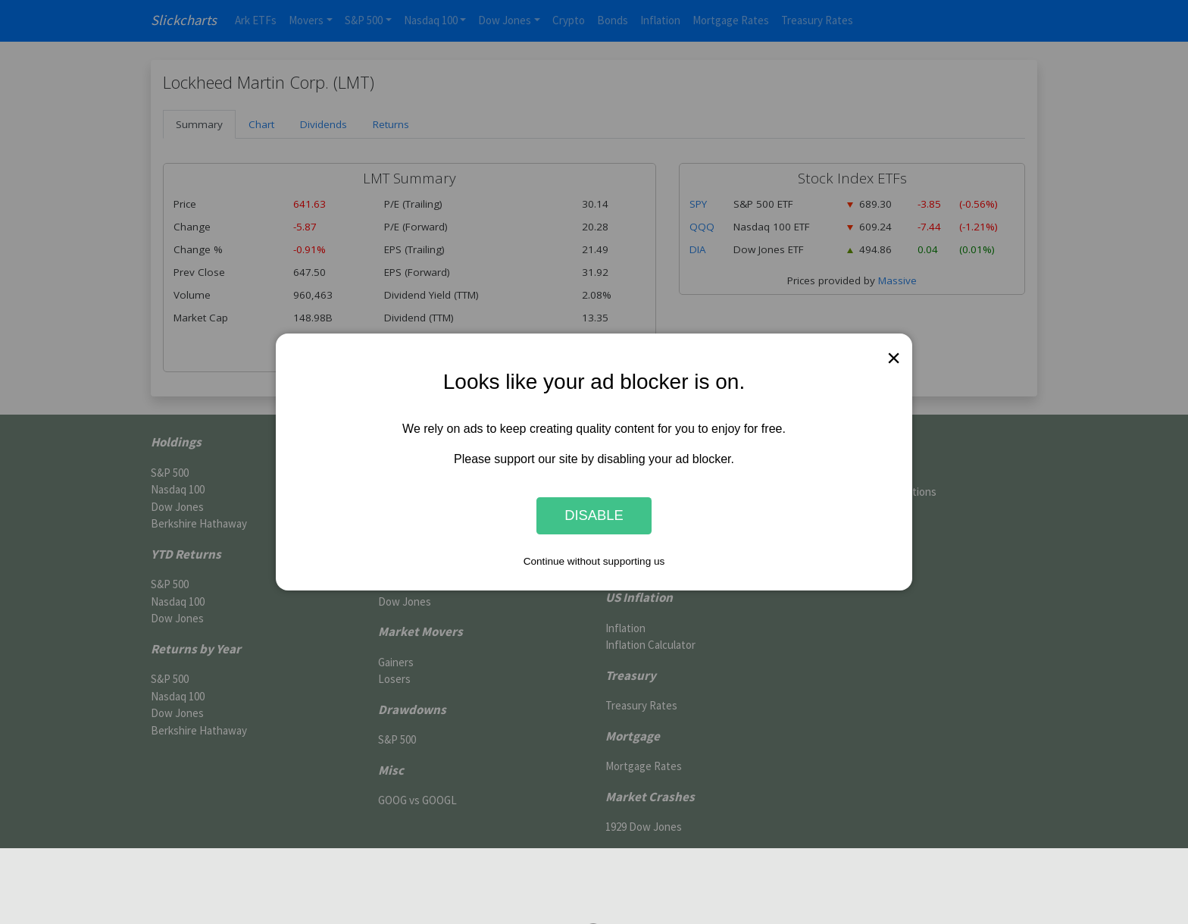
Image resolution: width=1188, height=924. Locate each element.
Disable (594, 516)
